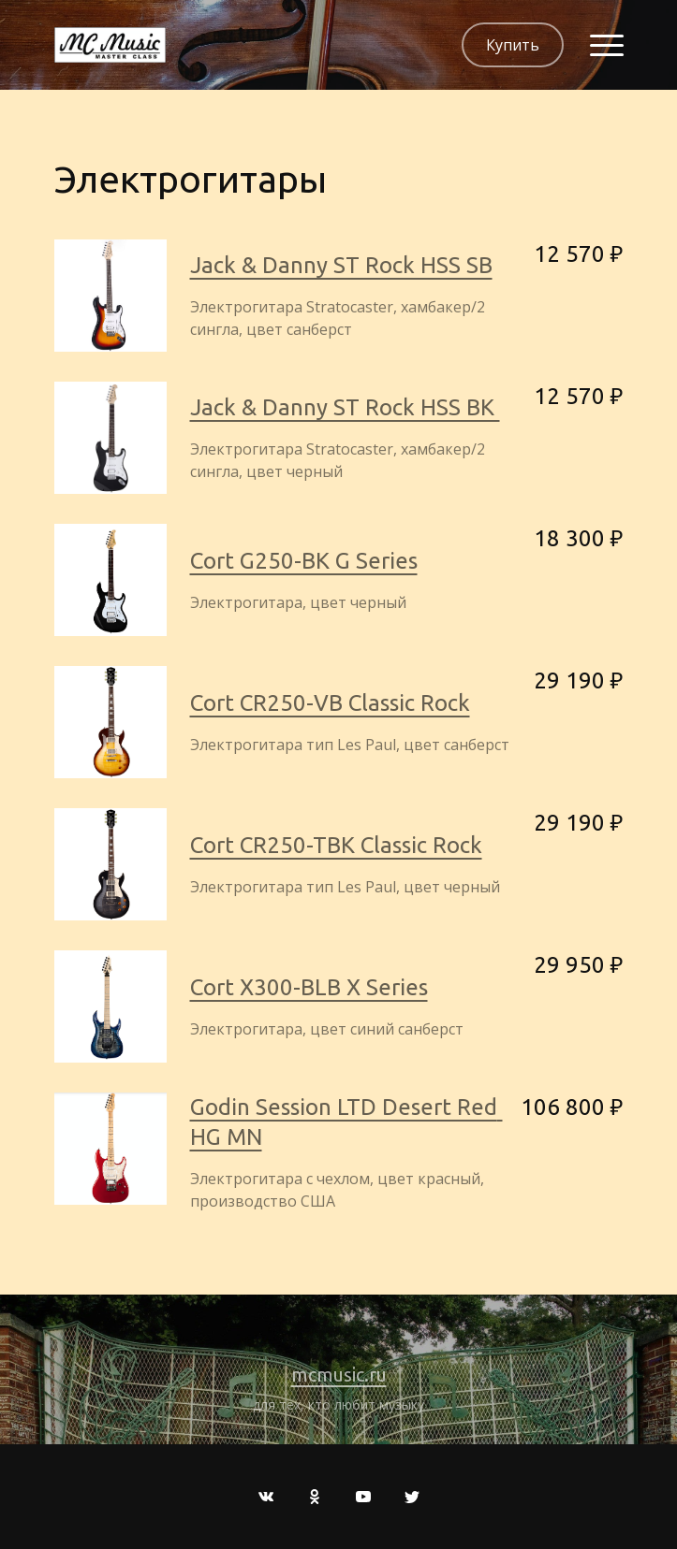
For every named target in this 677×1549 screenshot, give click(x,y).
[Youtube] (363, 1496)
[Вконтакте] (266, 1496)
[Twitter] (412, 1496)
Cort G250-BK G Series (304, 560)
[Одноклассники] (314, 1496)
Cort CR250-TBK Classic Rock (336, 845)
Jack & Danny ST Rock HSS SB (341, 265)
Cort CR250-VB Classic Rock (330, 703)
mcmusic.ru (339, 1374)
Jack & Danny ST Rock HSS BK (345, 407)
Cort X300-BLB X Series (309, 987)
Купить (512, 45)
